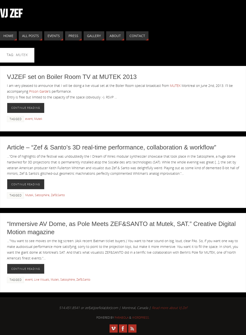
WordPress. (141, 318)
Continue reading (25, 108)
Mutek (38, 119)
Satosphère (42, 195)
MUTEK (175, 85)
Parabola (122, 318)
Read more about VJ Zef (169, 307)
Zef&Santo (58, 195)
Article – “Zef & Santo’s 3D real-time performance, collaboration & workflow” (111, 147)
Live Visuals (41, 279)
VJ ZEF (11, 13)
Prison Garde (39, 91)
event (29, 119)
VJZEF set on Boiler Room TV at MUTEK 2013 (72, 76)
